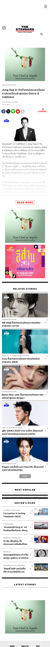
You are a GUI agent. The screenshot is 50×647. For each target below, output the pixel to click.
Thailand (8, 524)
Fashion (6, 85)
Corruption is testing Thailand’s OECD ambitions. (14, 515)
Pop (38, 646)
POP (14, 85)
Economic (20, 565)
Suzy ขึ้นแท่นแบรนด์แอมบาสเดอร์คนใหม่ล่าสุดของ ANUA (21, 360)
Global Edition (11, 510)
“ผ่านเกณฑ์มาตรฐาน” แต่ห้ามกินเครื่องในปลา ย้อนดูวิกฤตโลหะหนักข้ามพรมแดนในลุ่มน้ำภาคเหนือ (15, 529)
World (6, 538)
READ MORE (25, 202)
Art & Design (9, 427)
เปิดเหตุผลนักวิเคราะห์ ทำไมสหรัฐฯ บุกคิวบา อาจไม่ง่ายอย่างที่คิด (15, 556)
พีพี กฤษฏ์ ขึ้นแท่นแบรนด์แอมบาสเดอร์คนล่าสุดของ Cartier (21, 324)
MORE (25, 476)
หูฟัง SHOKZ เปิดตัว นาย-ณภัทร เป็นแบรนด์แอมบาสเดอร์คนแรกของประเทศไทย (22, 432)
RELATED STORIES (25, 288)
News (12, 646)
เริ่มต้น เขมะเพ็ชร (11, 102)
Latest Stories (25, 584)
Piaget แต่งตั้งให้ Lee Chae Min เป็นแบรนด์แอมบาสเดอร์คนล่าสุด (23, 468)
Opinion (16, 538)
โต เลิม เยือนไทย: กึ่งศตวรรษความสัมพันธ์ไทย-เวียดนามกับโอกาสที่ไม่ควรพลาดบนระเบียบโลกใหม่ (15, 543)
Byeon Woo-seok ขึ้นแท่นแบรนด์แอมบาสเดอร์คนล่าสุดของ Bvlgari (23, 396)
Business (8, 565)
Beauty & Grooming (12, 355)
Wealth (25, 646)
